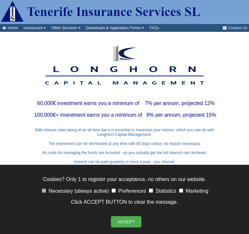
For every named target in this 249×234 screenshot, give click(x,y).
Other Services (64, 28)
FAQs (153, 28)
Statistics (162, 191)
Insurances (33, 28)
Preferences (129, 191)
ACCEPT (126, 221)
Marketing (193, 191)
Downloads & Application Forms (114, 28)
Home (10, 28)
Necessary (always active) (75, 191)
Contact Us (234, 28)
